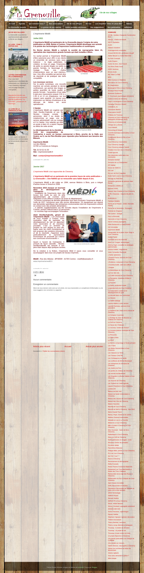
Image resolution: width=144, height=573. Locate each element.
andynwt (81, 567)
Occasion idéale (113, 445)
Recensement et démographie (118, 461)
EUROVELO (112, 198)
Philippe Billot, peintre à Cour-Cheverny (121, 450)
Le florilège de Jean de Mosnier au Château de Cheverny (119, 318)
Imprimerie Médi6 (114, 230)
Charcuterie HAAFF (114, 112)
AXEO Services (113, 69)
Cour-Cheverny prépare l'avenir (118, 147)
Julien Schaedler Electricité (117, 252)
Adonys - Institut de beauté (117, 39)
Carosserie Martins (114, 109)
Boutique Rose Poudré (115, 91)
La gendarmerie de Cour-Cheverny (120, 288)
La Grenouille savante (17, 27)
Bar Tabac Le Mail (114, 74)
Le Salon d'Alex (113, 337)
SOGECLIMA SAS (114, 509)
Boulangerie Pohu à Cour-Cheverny (120, 88)
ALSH (110, 45)
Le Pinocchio (112, 335)
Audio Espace (112, 61)
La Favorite (112, 283)
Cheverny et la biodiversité (117, 122)
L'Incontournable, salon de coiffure (119, 265)
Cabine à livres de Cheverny (117, 99)
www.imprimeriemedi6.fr (43, 261)
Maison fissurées (113, 404)
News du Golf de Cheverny (117, 437)
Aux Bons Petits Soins (115, 66)
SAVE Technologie (114, 493)
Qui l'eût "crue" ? (113, 456)
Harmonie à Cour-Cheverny (117, 219)
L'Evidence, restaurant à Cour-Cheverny (121, 262)
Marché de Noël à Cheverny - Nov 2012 (121, 409)
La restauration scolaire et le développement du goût (117, 291)
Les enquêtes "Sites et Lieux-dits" (109, 24)
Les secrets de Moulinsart (116, 373)
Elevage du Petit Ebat (115, 178)
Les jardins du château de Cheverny (120, 371)
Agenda (22, 24)
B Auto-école (112, 72)
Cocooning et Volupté (115, 130)
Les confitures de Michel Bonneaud (120, 361)
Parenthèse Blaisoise (115, 448)
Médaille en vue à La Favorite (118, 420)
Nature (129, 24)
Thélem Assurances (114, 520)
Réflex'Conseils (113, 464)
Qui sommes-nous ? (37, 24)
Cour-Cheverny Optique (116, 144)
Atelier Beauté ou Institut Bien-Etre (119, 56)
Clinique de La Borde (115, 125)
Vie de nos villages (74, 24)
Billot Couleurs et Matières (117, 80)
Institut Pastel (112, 237)
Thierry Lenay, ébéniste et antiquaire (120, 525)
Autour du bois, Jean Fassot (117, 64)
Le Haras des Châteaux (116, 325)
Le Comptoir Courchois (116, 315)
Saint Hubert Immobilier (116, 483)
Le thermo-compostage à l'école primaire (121, 343)
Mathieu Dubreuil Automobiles (118, 417)
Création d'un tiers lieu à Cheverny (119, 150)
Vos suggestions (97, 27)
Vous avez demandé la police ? (118, 555)
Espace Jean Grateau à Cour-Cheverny (121, 191)
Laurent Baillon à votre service (118, 303)
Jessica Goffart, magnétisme (117, 249)
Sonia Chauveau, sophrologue (118, 511)
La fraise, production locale (117, 285)
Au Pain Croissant (114, 58)
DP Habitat (111, 165)
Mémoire (33, 27)
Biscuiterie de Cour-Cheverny (118, 82)
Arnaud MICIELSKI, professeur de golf (121, 53)
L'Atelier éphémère (114, 255)
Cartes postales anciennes (75, 27)
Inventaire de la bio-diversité (117, 239)
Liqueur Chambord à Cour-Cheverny (120, 386)
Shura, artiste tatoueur (115, 503)
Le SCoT (111, 340)
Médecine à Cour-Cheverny (117, 423)
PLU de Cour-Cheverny (116, 453)
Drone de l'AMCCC (114, 168)
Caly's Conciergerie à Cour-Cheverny (120, 101)
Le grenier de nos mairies (51, 27)
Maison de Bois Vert (115, 391)
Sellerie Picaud (113, 495)
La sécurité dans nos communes (119, 295)
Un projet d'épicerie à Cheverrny (119, 536)
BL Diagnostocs (113, 85)
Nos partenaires (114, 27)
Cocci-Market (112, 127)
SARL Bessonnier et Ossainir (118, 486)
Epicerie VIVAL (113, 188)
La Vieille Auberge (114, 301)
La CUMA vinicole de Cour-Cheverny (120, 275)
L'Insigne (111, 267)
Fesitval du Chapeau (115, 211)
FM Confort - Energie (115, 214)
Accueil (12, 24)
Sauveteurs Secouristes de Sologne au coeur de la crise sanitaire (121, 489)
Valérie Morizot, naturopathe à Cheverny (121, 546)
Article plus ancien (94, 346)
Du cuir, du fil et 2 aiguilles (117, 173)
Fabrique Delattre (114, 201)
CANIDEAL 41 (113, 107)
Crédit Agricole (113, 152)
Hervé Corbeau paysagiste (117, 222)
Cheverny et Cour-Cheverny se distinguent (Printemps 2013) (118, 118)
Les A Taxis (112, 345)
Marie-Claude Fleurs (115, 412)
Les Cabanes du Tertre (115, 353)
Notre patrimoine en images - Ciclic (120, 440)
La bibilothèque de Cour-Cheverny (119, 270)
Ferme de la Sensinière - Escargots (120, 208)
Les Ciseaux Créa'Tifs (115, 355)
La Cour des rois (113, 273)
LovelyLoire (112, 389)
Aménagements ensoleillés (117, 50)
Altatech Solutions (114, 48)
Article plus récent (41, 346)
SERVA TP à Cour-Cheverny (117, 501)
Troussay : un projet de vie (117, 530)
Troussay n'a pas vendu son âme (119, 533)
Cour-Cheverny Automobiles (117, 142)
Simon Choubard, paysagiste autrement (121, 506)
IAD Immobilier (113, 227)
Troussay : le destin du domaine (118, 528)
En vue (88, 24)
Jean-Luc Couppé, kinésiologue (118, 242)
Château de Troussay (115, 115)
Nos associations (56, 24)
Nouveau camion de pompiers (118, 442)
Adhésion (128, 27)
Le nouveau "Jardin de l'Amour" (118, 328)
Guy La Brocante (113, 216)
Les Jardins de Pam (114, 368)
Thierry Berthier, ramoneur (117, 522)
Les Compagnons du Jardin (117, 358)
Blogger (94, 567)
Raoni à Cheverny (114, 459)
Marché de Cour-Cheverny (117, 406)
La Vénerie (111, 298)
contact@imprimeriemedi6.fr (50, 156)
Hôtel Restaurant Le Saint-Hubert (119, 224)
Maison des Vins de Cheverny (118, 401)
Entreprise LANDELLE (115, 186)
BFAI (109, 77)
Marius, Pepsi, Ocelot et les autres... (120, 415)
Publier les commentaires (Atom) (54, 351)
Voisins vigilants (113, 553)
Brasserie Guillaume (115, 93)
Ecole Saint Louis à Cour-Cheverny (120, 176)
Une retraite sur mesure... (116, 543)
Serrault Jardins (113, 498)
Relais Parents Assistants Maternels (120, 467)
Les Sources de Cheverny (116, 381)
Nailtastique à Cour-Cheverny (118, 434)
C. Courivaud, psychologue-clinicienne (121, 96)
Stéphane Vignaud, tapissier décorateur (121, 517)
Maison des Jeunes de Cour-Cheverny (121, 398)
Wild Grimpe (112, 558)
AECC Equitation (113, 42)
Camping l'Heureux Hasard (117, 104)
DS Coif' (111, 170)
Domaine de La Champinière (117, 162)
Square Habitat (113, 514)
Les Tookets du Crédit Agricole (118, 383)
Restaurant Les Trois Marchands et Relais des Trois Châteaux (120, 470)
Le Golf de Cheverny (115, 322)
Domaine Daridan (114, 160)
